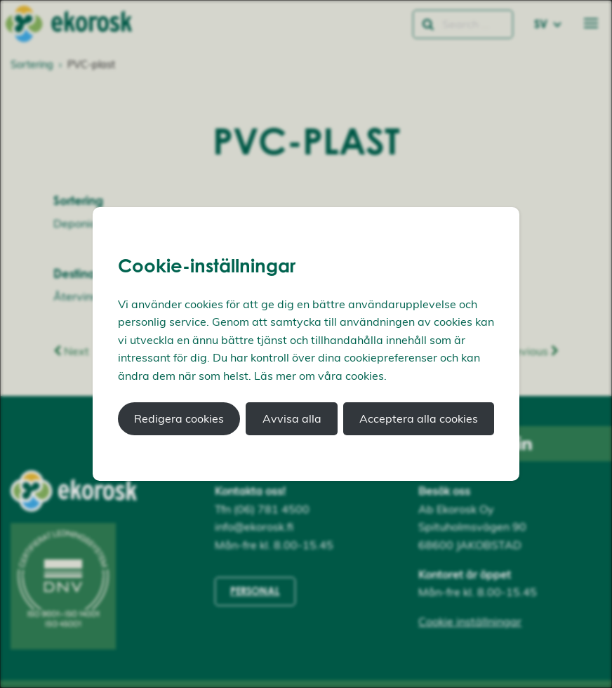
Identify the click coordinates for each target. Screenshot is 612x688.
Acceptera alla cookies (418, 418)
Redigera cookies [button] (179, 418)
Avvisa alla (291, 418)
